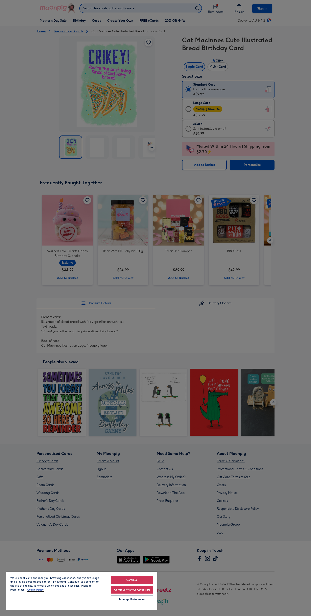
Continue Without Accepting (132, 589)
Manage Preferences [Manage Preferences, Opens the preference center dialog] (132, 599)
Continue (131, 579)
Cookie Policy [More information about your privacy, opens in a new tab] (35, 589)
